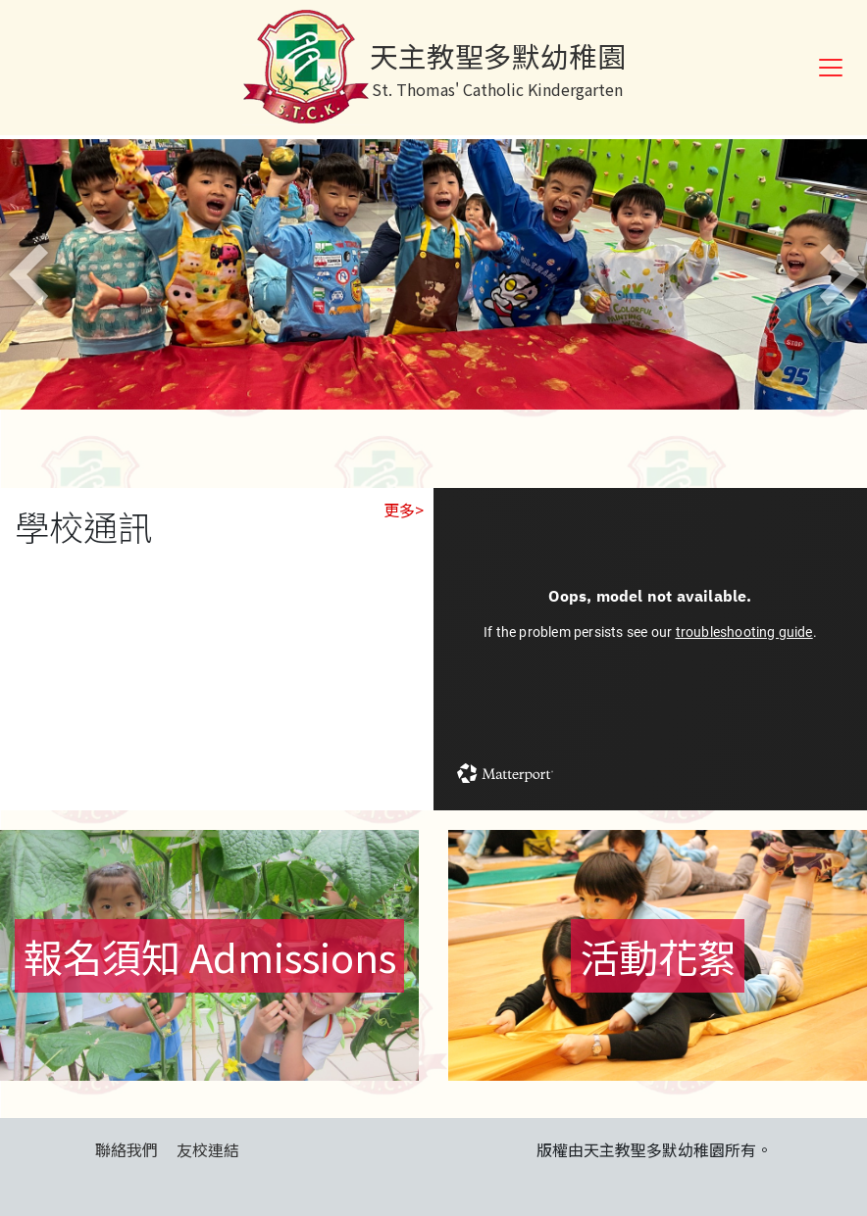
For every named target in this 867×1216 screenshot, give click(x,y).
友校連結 (208, 1149)
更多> (403, 509)
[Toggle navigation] (830, 67)
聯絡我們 (126, 1149)
